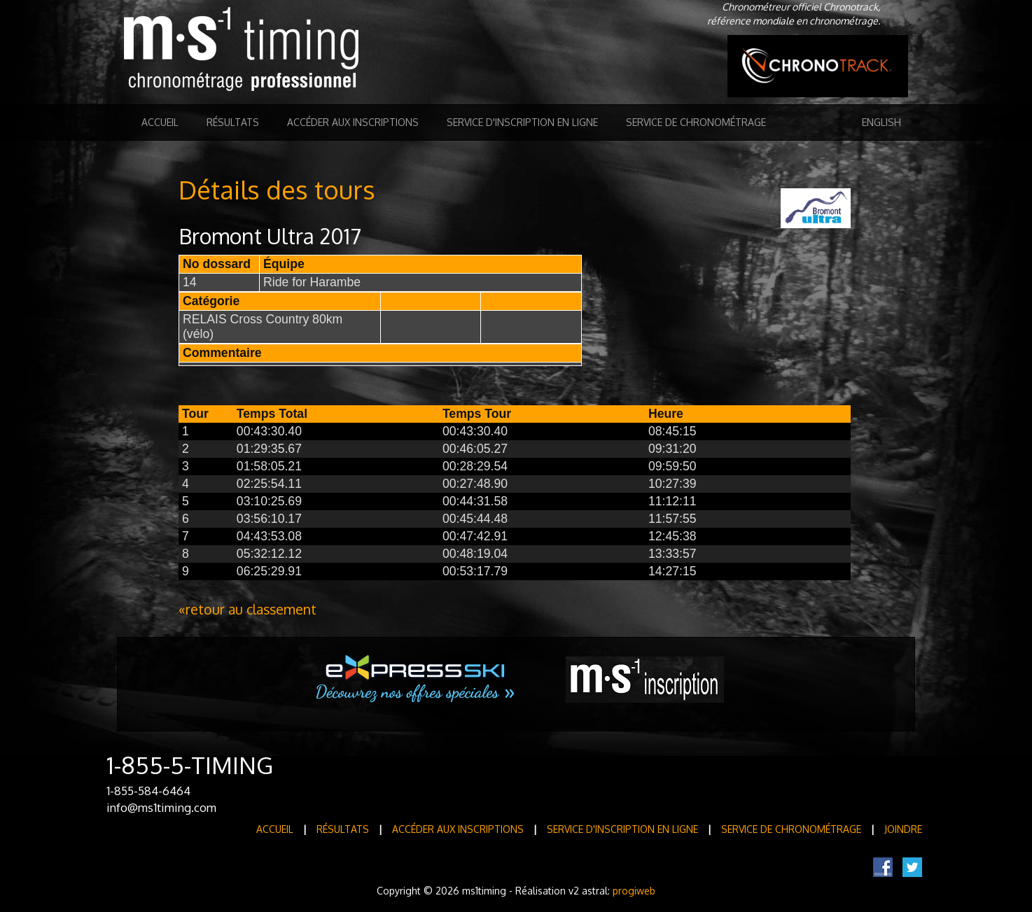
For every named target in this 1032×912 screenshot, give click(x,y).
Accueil (160, 122)
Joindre (903, 829)
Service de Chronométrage (696, 122)
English (881, 122)
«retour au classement (247, 609)
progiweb (634, 891)
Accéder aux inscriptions (353, 122)
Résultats (233, 122)
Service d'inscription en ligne (522, 122)
